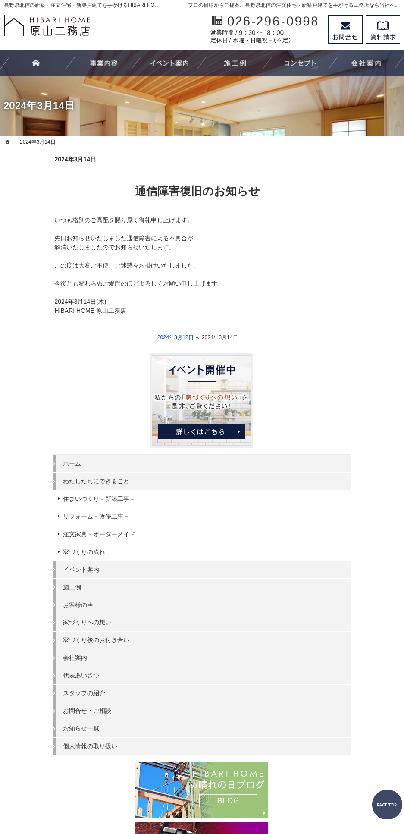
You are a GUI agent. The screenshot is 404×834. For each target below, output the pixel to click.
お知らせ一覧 (331, 524)
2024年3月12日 (125, 337)
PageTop (381, 752)
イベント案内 (331, 365)
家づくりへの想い (337, 418)
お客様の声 (328, 400)
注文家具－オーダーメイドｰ (351, 330)
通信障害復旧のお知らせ (147, 191)
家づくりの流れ (334, 347)
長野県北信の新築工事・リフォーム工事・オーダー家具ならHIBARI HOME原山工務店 (197, 796)
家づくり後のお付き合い (346, 436)
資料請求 (383, 29)
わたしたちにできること (346, 277)
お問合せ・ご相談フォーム (348, 759)
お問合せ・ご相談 (337, 506)
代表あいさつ (331, 471)
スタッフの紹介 (334, 488)
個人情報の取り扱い (340, 541)
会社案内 (325, 453)
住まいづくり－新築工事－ (349, 294)
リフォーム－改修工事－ (346, 312)
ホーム (322, 259)
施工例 (322, 383)
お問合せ (345, 29)
